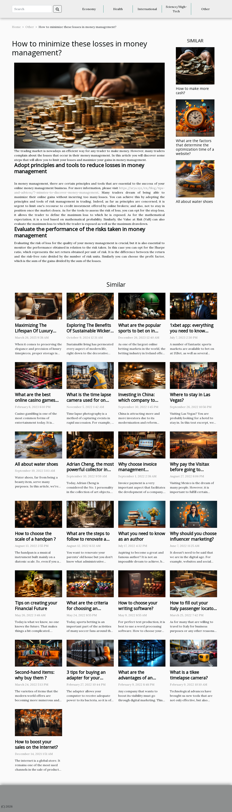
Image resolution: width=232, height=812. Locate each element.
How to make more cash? (192, 90)
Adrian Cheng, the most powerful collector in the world (90, 469)
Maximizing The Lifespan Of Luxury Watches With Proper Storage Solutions (36, 333)
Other (205, 9)
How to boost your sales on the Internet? (36, 744)
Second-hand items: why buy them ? (34, 675)
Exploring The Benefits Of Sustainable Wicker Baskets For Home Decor (89, 333)
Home (16, 27)
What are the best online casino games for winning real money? (35, 403)
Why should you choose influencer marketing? (193, 536)
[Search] (32, 9)
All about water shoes (194, 201)
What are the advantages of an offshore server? (135, 677)
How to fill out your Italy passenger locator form (192, 608)
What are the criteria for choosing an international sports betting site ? (87, 611)
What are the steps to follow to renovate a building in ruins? (88, 539)
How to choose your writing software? (137, 605)
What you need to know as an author (141, 536)
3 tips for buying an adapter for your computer (86, 677)
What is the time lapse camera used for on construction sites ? (89, 400)
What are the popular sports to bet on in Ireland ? (139, 330)
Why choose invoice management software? (137, 469)
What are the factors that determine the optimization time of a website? (195, 147)
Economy (89, 9)
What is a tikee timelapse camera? (189, 675)
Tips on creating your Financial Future (36, 605)
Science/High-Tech (176, 9)
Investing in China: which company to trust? (136, 400)
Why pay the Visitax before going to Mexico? (189, 469)
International (147, 9)
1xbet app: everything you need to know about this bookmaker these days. (192, 333)
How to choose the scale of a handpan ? (35, 536)
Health (118, 9)
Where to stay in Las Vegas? (190, 397)
